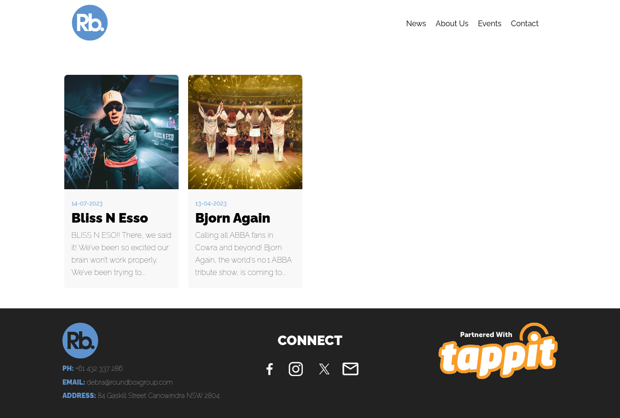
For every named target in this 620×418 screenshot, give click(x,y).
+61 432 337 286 (98, 368)
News (416, 23)
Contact (525, 23)
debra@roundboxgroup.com (129, 382)
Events (489, 23)
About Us (452, 23)
